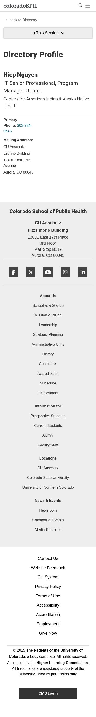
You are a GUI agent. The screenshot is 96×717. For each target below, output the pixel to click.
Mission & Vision (48, 315)
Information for (48, 406)
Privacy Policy (48, 586)
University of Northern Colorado (48, 487)
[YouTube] (48, 279)
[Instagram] (65, 279)
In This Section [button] (47, 33)
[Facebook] (13, 279)
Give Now (48, 633)
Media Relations (48, 530)
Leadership (48, 325)
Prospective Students (48, 416)
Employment (48, 393)
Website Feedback (48, 568)
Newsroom (48, 510)
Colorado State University (48, 478)
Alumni (48, 435)
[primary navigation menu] (88, 5)
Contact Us (48, 364)
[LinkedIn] (83, 279)
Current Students (48, 426)
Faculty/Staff (48, 445)
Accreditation (48, 373)
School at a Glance (48, 305)
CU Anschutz (47, 468)
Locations (48, 458)
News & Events (48, 500)
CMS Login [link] (48, 693)
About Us (48, 296)
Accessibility (48, 605)
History (48, 354)
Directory (29, 20)
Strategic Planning (48, 334)
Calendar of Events (48, 520)
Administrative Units (48, 344)
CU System (48, 577)
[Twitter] (31, 279)
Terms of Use (48, 596)
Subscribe (48, 383)
